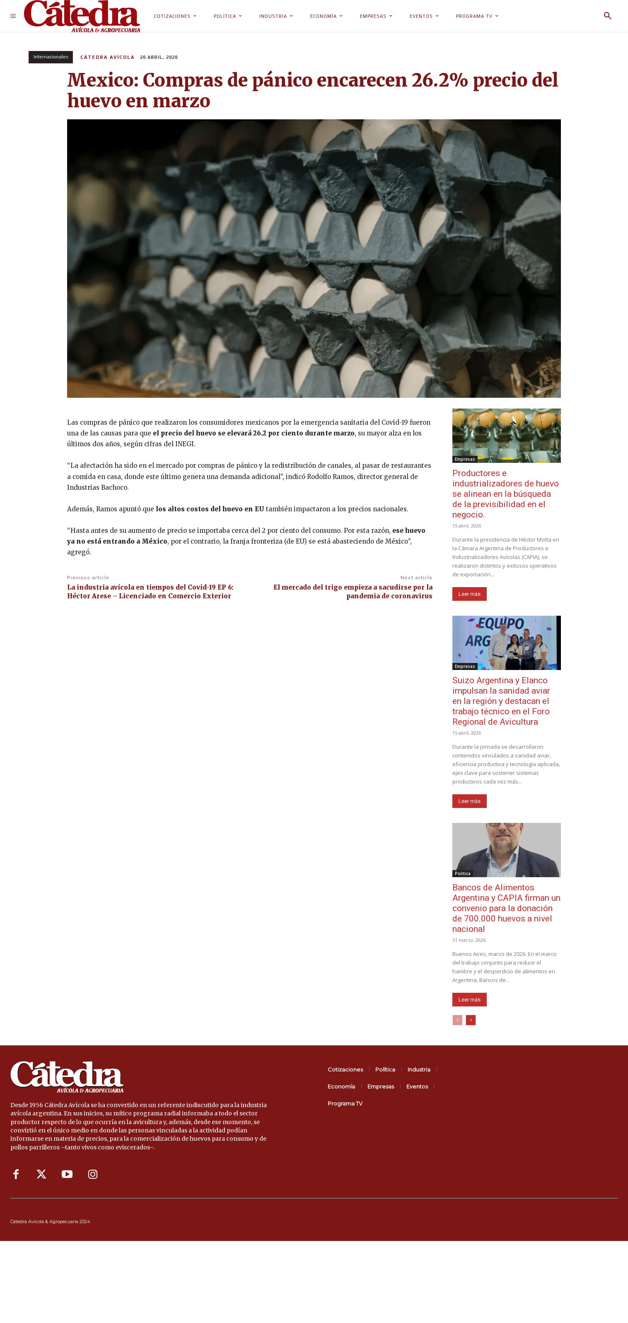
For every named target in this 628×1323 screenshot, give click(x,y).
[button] (608, 16)
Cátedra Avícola (107, 57)
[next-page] (471, 1020)
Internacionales (51, 57)
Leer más (470, 594)
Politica (463, 873)
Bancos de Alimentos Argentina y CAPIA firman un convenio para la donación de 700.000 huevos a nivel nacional (506, 908)
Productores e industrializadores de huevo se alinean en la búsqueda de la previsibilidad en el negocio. (505, 494)
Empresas (465, 459)
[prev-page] (457, 1020)
